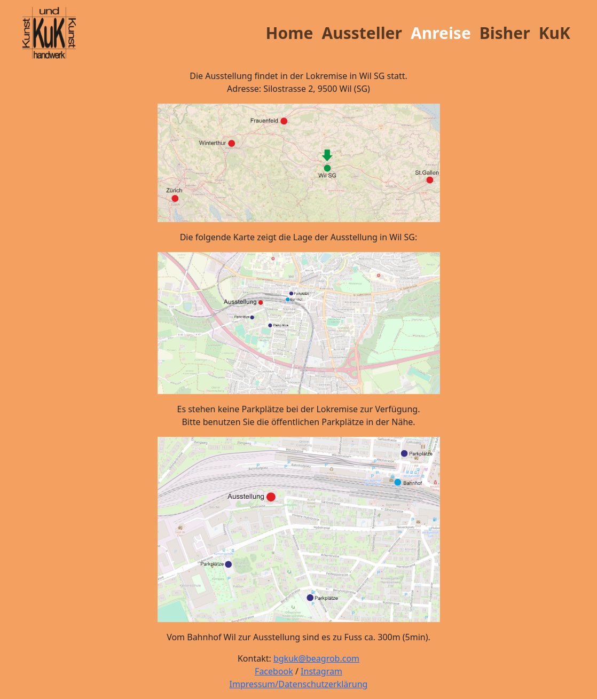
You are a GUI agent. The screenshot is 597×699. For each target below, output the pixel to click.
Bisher (505, 33)
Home (289, 33)
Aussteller (361, 33)
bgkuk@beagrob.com (316, 658)
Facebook (274, 671)
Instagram (321, 671)
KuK (554, 33)
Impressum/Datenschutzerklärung (299, 684)
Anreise (441, 33)
